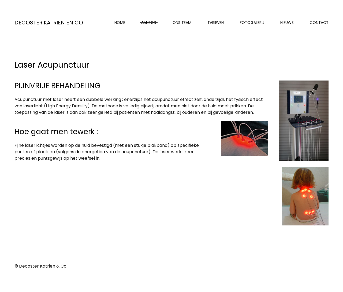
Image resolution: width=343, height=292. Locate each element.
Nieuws (287, 22)
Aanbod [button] (148, 22)
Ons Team (182, 22)
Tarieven (215, 22)
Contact (319, 22)
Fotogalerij (252, 22)
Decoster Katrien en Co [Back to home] (48, 22)
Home (119, 22)
